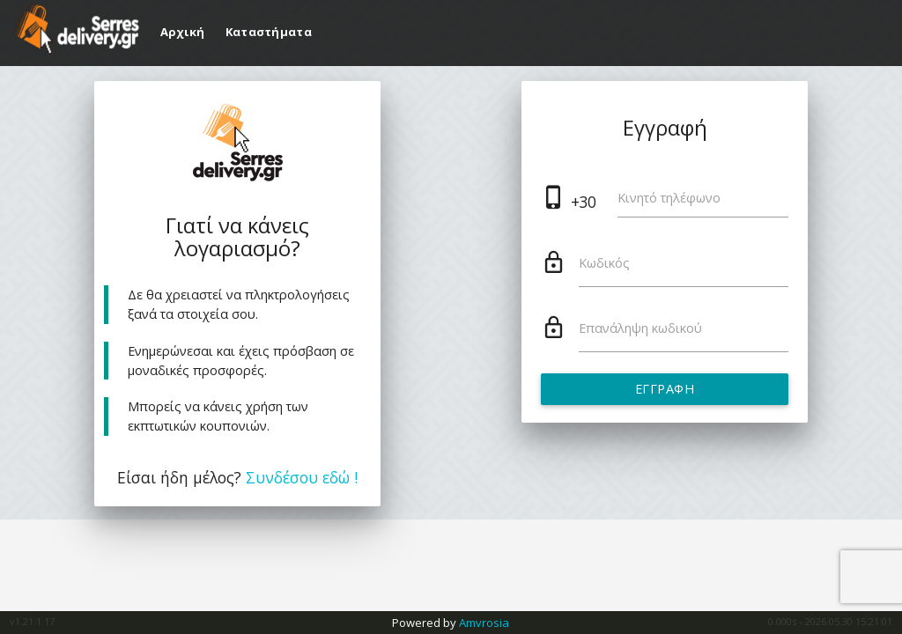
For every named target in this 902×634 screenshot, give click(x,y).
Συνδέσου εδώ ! (302, 477)
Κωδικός (604, 262)
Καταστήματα (269, 32)
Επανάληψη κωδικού (640, 328)
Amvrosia (484, 622)
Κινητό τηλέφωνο (669, 197)
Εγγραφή (665, 388)
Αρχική (184, 32)
